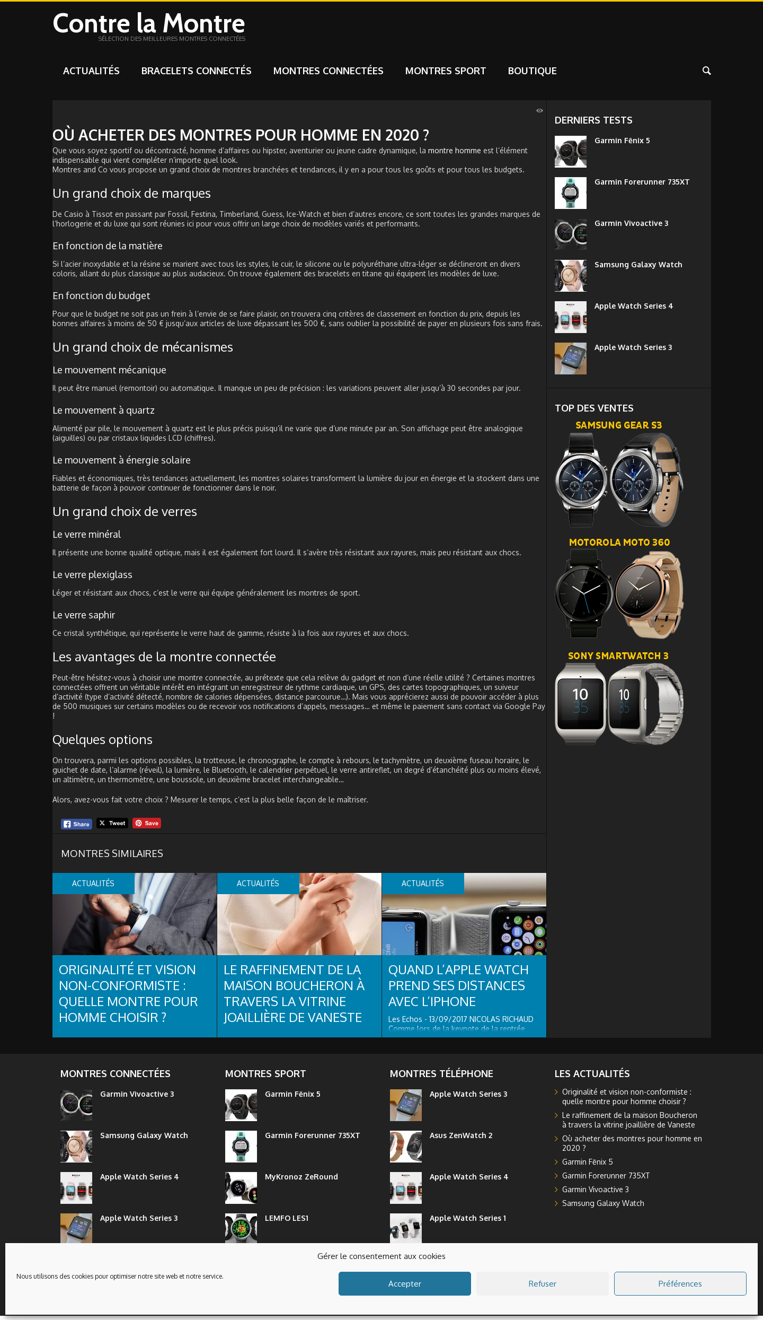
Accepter (404, 1284)
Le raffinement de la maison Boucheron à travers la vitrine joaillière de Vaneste (294, 997)
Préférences (680, 1284)
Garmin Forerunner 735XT (642, 185)
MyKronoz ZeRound (301, 1180)
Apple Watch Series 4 (634, 309)
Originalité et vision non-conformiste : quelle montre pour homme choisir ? (128, 997)
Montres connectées (328, 75)
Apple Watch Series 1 (468, 1222)
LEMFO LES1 (286, 1222)
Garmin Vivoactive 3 (631, 227)
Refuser (542, 1284)
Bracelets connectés (196, 75)
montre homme (454, 154)
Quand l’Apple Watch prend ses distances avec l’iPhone (458, 989)
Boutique (532, 75)
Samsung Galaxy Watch (638, 268)
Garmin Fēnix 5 (622, 144)
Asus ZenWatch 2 (461, 1139)
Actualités (91, 75)
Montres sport (445, 75)
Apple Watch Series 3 (633, 351)
